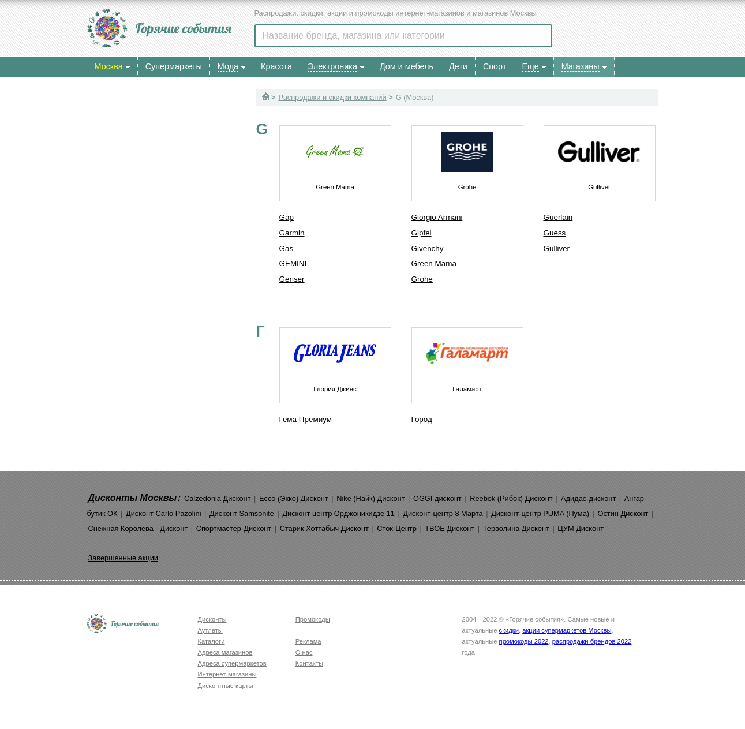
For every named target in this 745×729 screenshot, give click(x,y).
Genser (292, 279)
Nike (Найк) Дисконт (370, 498)
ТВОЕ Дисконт (449, 528)
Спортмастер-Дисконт (234, 528)
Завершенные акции (123, 558)
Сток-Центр (397, 528)
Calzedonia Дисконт (217, 498)
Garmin (292, 233)
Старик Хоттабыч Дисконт (324, 528)
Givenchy (427, 248)
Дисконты (212, 619)
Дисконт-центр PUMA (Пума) (540, 513)
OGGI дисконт (437, 498)
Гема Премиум (305, 419)
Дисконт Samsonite (241, 513)
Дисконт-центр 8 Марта (442, 513)
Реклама (308, 641)
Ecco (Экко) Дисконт (293, 498)
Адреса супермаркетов (232, 663)
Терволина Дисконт (516, 528)
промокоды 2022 (524, 641)
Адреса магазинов (225, 652)
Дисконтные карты (225, 685)
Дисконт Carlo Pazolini (163, 513)
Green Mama (335, 158)
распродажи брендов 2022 (592, 641)
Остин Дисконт (622, 513)
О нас (304, 652)
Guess (555, 233)
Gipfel (421, 233)
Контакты (309, 663)
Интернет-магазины (227, 674)
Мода (228, 66)
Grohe (467, 158)
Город (421, 419)
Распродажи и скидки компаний (333, 97)
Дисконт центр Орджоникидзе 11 (338, 513)
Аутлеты (210, 630)
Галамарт (467, 360)
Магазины (580, 66)
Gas (286, 248)
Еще (530, 66)
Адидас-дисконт (588, 498)
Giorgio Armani (437, 217)
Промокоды (312, 619)
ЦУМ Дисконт (580, 528)
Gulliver (599, 158)
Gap (286, 217)
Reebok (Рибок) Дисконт (511, 498)
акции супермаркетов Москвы (566, 630)
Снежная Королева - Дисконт (138, 528)
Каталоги (211, 641)
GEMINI (293, 263)
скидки (509, 630)
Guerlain (558, 217)
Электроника (332, 66)
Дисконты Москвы (132, 498)
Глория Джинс (335, 360)
